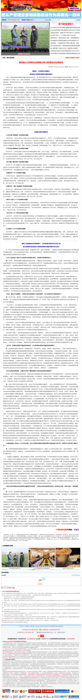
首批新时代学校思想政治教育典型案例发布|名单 (66, 53)
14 (45, 48)
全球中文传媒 (14, 5)
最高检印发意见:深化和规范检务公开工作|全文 (65, 51)
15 (47, 48)
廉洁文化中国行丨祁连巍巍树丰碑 (26, 51)
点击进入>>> (32, 20)
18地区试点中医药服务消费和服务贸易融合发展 (66, 27)
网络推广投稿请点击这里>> (73, 57)
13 (42, 48)
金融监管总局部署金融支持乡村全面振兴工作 (65, 40)
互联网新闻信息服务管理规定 (27, 597)
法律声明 (32, 626)
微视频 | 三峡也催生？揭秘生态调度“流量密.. (47, 51)
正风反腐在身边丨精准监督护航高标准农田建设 (66, 45)
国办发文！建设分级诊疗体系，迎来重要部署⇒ (66, 38)
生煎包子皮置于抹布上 (68, 569)
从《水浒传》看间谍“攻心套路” (9, 51)
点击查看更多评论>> (76, 575)
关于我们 (21, 626)
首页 (4, 57)
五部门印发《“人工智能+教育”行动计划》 (64, 35)
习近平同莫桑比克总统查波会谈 (42, 569)
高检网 (66, 67)
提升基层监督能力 (65, 24)
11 (38, 48)
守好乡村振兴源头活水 (15, 569)
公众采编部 (26, 626)
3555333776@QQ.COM (13, 20)
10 (36, 48)
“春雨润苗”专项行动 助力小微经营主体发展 (65, 48)
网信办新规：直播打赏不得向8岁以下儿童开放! (66, 32)
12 (40, 48)
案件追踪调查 (10, 57)
